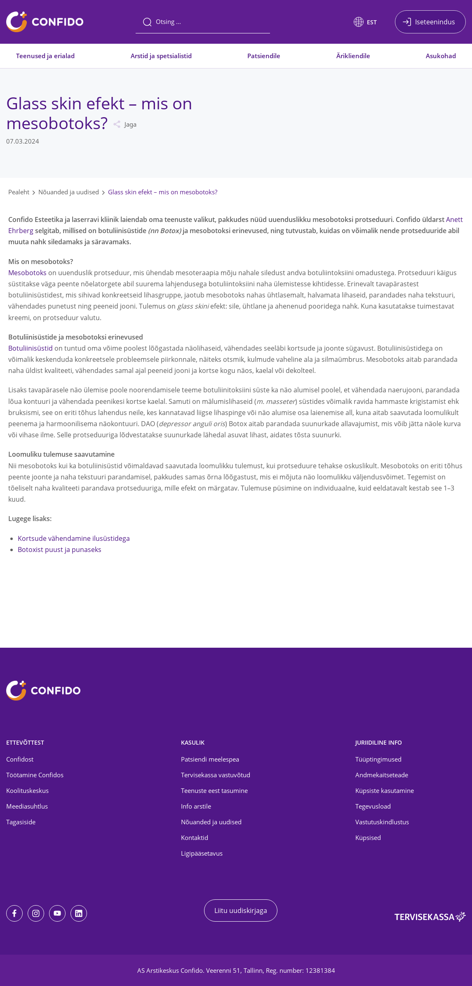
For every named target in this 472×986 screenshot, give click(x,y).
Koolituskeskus (27, 790)
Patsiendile (263, 56)
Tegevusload (373, 806)
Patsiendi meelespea (210, 759)
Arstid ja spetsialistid (161, 56)
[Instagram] (36, 913)
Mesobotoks (27, 272)
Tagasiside (20, 822)
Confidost (19, 759)
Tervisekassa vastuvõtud (215, 775)
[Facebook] (14, 913)
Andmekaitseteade (381, 775)
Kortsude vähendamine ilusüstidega (74, 538)
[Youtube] (57, 913)
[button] (365, 22)
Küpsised (368, 837)
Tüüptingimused (378, 759)
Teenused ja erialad (45, 56)
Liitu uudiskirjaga (240, 910)
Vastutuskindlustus (382, 822)
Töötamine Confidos (34, 775)
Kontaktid (194, 837)
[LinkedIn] (78, 913)
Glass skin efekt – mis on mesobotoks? (162, 192)
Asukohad (441, 56)
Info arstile (196, 806)
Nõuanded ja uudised (68, 192)
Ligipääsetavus (202, 853)
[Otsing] (203, 21)
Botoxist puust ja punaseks (59, 549)
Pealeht (18, 192)
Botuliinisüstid (30, 348)
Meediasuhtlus (27, 806)
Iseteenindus (435, 21)
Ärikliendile (353, 56)
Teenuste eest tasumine (214, 790)
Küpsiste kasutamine (384, 790)
